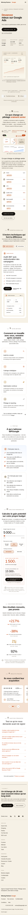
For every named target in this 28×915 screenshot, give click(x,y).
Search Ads (4, 825)
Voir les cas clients (8, 218)
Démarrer (7, 288)
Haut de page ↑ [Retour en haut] (4, 911)
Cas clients (4, 847)
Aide (9, 902)
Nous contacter (19, 805)
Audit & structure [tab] (8, 246)
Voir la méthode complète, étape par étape (14, 414)
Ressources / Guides (6, 861)
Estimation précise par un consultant (13, 579)
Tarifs (2, 849)
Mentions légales (5, 873)
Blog (2, 866)
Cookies (3, 877)
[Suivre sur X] (15, 816)
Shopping (3, 828)
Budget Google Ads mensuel (9, 529)
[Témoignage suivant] (18, 706)
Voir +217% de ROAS (7, 33)
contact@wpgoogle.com (21, 905)
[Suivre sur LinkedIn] (11, 816)
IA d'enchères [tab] (20, 246)
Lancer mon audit (7, 805)
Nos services (10, 899)
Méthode (3, 844)
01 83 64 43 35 (9, 905)
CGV (2, 880)
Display (3, 830)
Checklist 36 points (6, 859)
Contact (3, 863)
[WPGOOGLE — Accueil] (8, 2)
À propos (3, 842)
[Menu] (25, 2)
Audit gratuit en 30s (9, 30)
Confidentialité (4, 875)
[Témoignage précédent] (9, 706)
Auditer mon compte (8, 213)
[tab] (13, 706)
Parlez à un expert (19, 776)
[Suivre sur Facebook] (23, 816)
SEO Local (4, 835)
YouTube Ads (4, 833)
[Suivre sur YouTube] (19, 816)
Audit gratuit (17, 289)
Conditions (3, 902)
